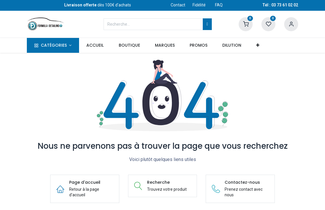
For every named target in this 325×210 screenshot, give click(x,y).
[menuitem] (95, 45)
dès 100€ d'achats (97, 5)
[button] (258, 45)
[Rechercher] (207, 24)
